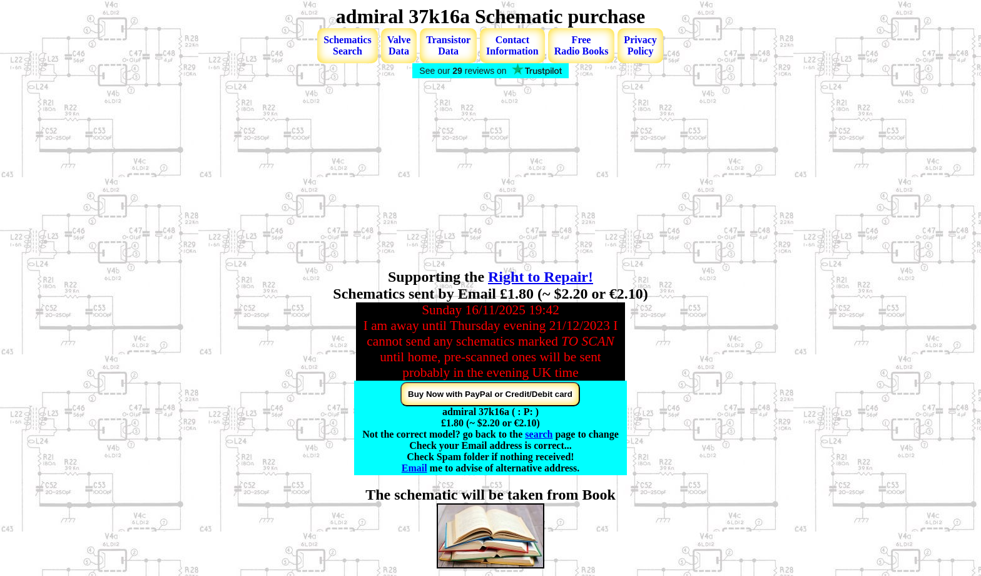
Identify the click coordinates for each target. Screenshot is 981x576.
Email (414, 468)
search (538, 434)
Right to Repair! (540, 277)
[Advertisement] (490, 174)
